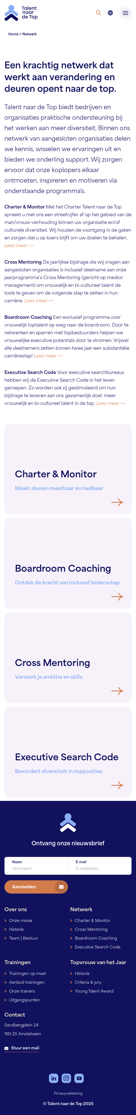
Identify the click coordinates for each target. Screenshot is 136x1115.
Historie (16, 930)
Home (13, 34)
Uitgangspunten (24, 1000)
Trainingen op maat (27, 974)
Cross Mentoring (91, 930)
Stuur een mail (25, 1048)
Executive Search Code (98, 947)
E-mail (81, 862)
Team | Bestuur (23, 939)
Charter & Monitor (92, 921)
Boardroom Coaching (96, 939)
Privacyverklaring (68, 1093)
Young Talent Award (94, 992)
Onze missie (20, 921)
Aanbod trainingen (27, 983)
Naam (17, 862)
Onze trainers (22, 992)
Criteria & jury (88, 983)
